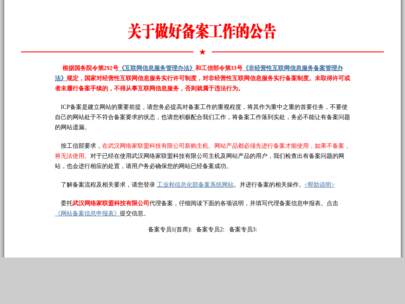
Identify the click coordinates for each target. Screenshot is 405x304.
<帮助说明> (320, 185)
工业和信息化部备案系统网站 (195, 185)
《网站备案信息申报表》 (87, 213)
